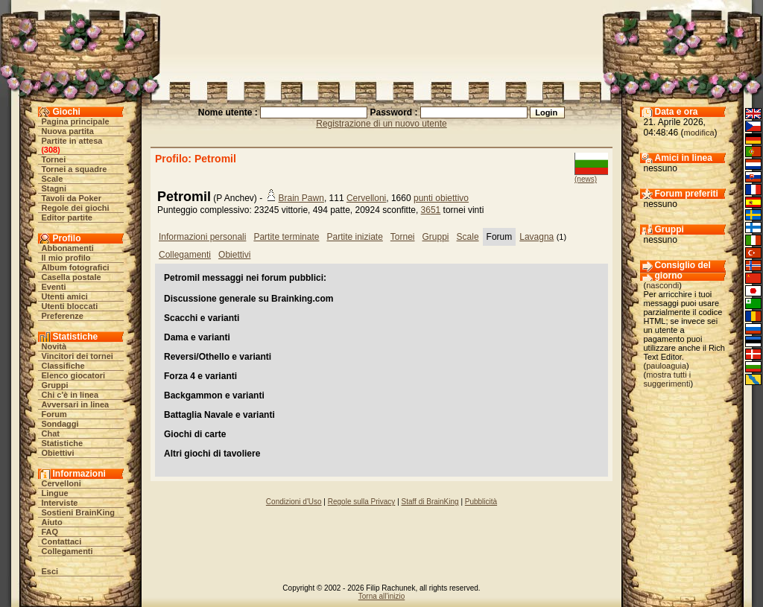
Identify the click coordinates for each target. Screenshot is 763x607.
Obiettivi (58, 452)
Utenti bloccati (70, 306)
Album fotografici (76, 267)
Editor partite (67, 217)
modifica (699, 132)
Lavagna (536, 237)
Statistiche (62, 443)
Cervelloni (61, 483)
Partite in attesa (72, 140)
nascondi (662, 285)
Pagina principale (76, 121)
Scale (52, 178)
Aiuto (52, 522)
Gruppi (55, 385)
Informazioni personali (202, 237)
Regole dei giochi (76, 207)
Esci (50, 571)
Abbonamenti (68, 248)
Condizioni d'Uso (294, 502)
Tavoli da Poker (72, 198)
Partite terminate (286, 237)
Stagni (54, 188)
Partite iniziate (354, 237)
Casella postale (71, 277)
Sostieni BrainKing (78, 512)
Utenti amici (65, 296)
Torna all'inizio (381, 596)
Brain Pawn (301, 198)
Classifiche (63, 365)
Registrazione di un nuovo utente (381, 123)
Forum (54, 414)
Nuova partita (68, 131)
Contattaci (62, 541)
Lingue (55, 493)
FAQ (50, 531)
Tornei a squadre (74, 169)
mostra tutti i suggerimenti (667, 379)
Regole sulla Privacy (362, 502)
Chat (51, 433)
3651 (431, 210)
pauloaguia (666, 365)
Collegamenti (67, 551)
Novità (54, 346)
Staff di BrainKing (430, 502)
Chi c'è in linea (70, 394)
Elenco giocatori (74, 375)
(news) (585, 179)
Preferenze (62, 315)
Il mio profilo (66, 257)
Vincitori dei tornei (77, 356)
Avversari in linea (76, 404)
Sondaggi (60, 423)
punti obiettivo (441, 198)
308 (50, 149)
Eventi (54, 286)
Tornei (54, 159)
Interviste (60, 502)
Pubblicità (481, 502)
